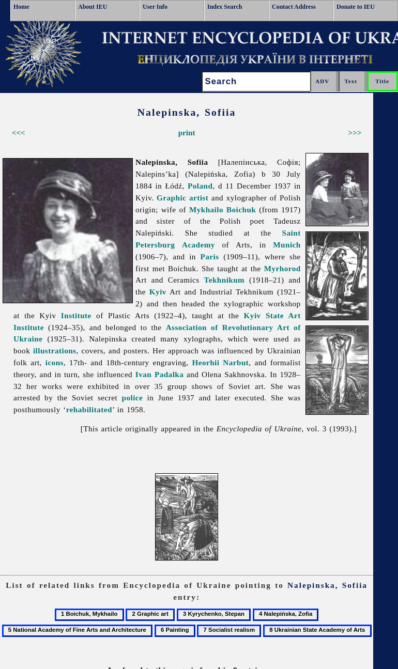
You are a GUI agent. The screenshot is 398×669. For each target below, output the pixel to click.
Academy (198, 244)
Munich (286, 244)
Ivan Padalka (159, 374)
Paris (210, 256)
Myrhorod (282, 268)
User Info (155, 6)
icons (54, 362)
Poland (200, 185)
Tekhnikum (224, 279)
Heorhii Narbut (220, 362)
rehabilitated (89, 409)
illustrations (54, 350)
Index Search (224, 6)
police (132, 397)
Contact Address (294, 6)
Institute (76, 315)
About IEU (92, 6)
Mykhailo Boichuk (222, 209)
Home (21, 6)
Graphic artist (182, 197)
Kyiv (157, 291)
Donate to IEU (355, 6)
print (186, 132)
